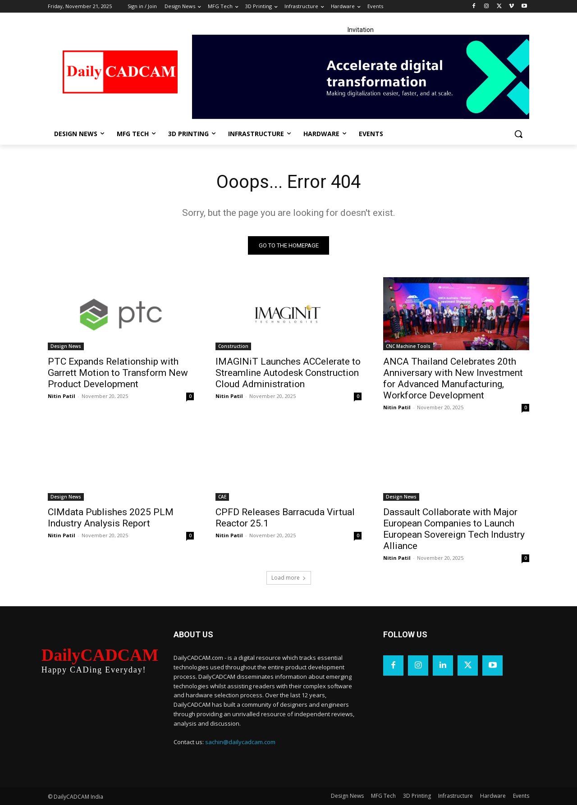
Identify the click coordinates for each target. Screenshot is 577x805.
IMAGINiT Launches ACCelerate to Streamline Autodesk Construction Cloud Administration (288, 372)
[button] (518, 134)
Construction (233, 346)
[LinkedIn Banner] (360, 77)
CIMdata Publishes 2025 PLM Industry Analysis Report (111, 518)
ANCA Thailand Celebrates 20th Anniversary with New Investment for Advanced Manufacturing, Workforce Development (453, 378)
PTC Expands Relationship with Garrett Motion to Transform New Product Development (118, 372)
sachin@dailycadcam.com (240, 742)
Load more (288, 577)
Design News (65, 346)
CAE (222, 497)
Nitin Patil (61, 396)
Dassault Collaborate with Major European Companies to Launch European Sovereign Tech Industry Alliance (454, 529)
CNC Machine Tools (408, 346)
